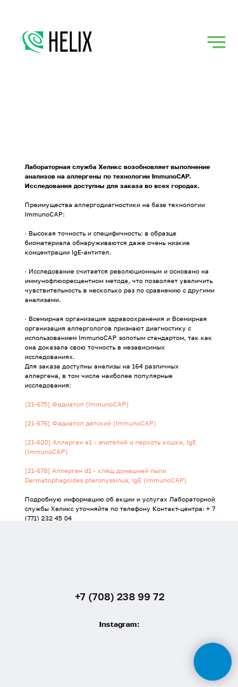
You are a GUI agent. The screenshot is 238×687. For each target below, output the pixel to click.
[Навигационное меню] (216, 42)
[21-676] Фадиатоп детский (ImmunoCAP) (90, 423)
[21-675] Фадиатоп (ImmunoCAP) (77, 404)
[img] (119, 555)
